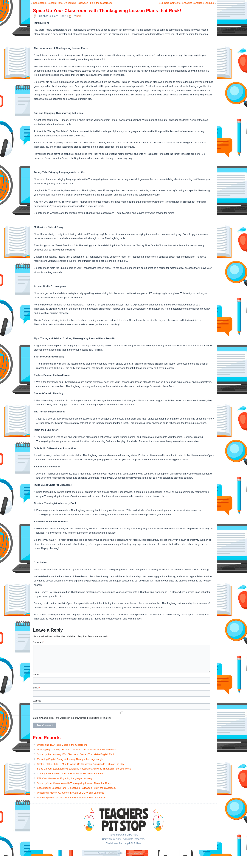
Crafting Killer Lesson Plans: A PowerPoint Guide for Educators (71, 773)
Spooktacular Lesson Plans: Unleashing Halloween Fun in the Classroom (72, 2)
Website (37, 700)
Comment (38, 642)
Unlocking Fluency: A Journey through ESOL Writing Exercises (70, 792)
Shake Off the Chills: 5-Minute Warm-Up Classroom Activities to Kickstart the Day (80, 764)
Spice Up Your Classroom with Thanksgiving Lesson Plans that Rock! (74, 783)
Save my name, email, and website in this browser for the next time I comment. (72, 718)
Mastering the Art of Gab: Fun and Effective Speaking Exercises (71, 797)
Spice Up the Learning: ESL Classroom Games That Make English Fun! (75, 754)
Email (36, 687)
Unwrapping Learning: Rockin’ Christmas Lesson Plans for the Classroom (76, 749)
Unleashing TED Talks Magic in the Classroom (62, 744)
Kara (78, 16)
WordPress (112, 853)
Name (37, 674)
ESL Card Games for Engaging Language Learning (186, 2)
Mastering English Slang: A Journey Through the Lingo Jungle (70, 759)
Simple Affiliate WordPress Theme (135, 853)
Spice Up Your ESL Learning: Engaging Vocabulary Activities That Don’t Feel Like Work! (84, 768)
